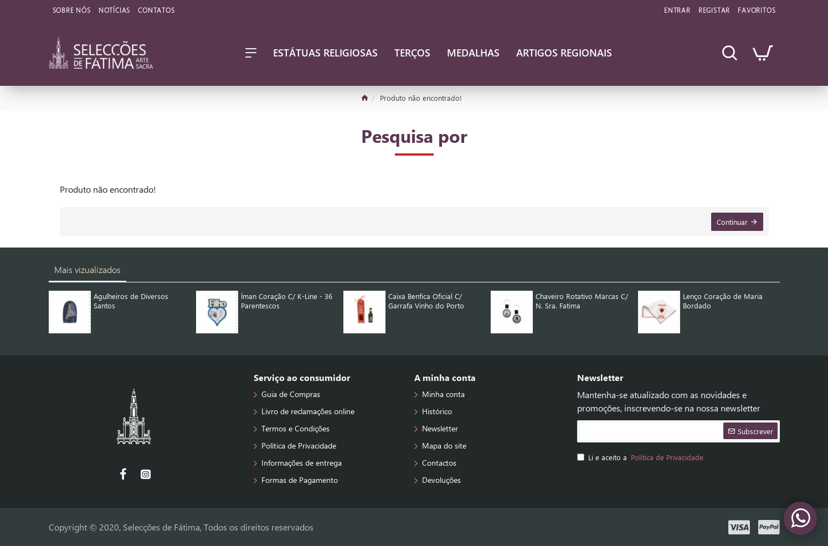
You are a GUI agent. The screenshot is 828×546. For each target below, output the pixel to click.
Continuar (732, 221)
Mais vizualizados (87, 269)
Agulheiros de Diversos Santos (131, 301)
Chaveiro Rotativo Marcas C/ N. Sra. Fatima (582, 301)
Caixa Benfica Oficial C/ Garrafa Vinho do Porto (426, 301)
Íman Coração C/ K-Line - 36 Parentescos (286, 301)
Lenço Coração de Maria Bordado (723, 301)
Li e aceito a (641, 457)
